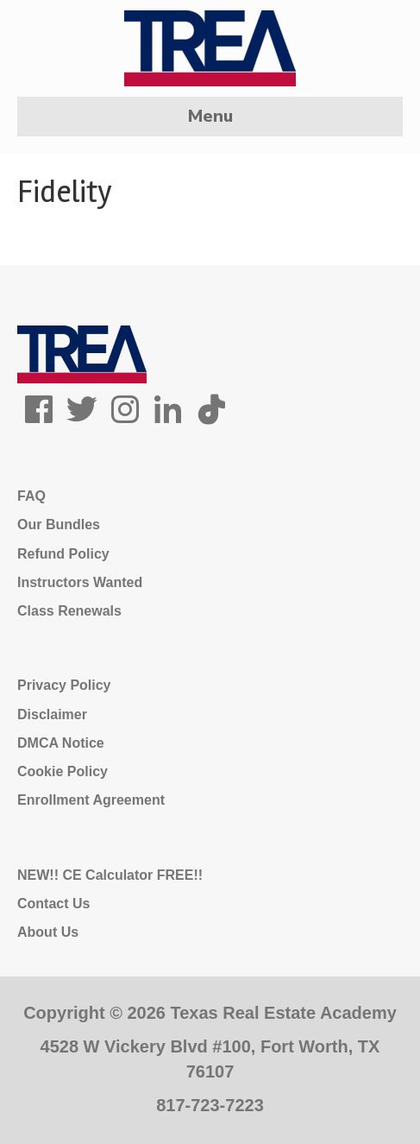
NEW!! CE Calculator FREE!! (110, 875)
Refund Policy (63, 554)
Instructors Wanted (79, 582)
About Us (47, 932)
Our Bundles (58, 524)
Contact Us (53, 903)
